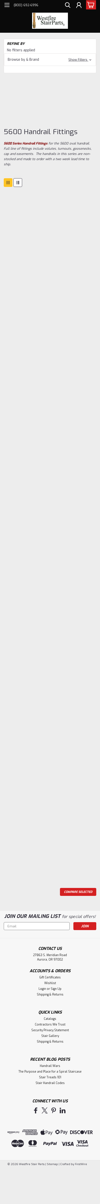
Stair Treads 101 (50, 1077)
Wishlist (50, 983)
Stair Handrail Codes (50, 1083)
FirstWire (80, 1164)
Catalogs (50, 1019)
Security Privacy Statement (50, 1030)
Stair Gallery (50, 1036)
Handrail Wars (50, 1066)
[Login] (79, 5)
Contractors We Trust (50, 1025)
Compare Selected (78, 892)
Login (42, 989)
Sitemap (52, 1164)
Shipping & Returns (50, 995)
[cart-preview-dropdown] (90, 4)
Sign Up (56, 989)
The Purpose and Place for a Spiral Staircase (50, 1072)
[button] (50, 59)
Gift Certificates (50, 977)
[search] (67, 5)
